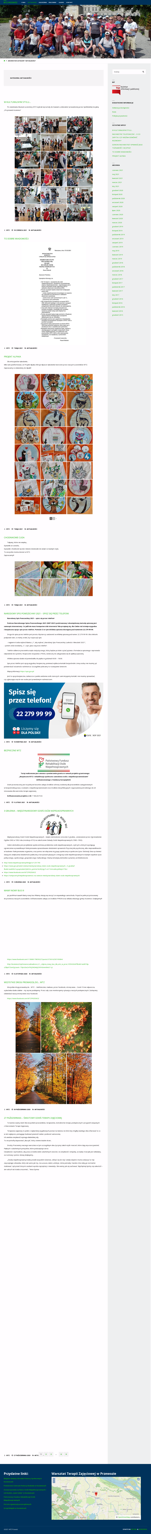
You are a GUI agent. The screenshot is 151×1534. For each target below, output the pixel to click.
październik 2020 (118, 199)
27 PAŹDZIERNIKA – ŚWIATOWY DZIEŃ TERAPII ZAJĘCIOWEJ (34, 1117)
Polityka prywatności (119, 116)
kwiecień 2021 (117, 178)
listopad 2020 (117, 195)
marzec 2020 (117, 223)
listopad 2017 (117, 283)
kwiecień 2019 (117, 255)
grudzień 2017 (117, 279)
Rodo (114, 112)
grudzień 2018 (117, 263)
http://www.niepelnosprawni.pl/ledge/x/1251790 (22, 862)
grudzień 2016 (117, 299)
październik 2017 (118, 287)
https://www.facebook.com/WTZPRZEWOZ (20, 872)
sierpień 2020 (117, 207)
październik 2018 (118, 267)
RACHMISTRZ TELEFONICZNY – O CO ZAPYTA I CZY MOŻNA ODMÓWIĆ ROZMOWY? (126, 137)
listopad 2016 (117, 303)
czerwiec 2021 (117, 170)
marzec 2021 (117, 182)
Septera (134, 1529)
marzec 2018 (117, 275)
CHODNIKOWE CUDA (14, 537)
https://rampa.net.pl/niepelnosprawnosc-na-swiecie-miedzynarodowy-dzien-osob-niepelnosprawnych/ (42, 875)
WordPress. (143, 1529)
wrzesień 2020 (117, 203)
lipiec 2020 (116, 211)
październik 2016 (118, 307)
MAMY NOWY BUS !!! (14, 890)
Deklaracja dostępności (120, 108)
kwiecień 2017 (117, 291)
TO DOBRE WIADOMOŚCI (16, 238)
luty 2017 (115, 295)
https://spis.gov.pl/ (27, 671)
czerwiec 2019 (117, 247)
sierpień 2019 (117, 243)
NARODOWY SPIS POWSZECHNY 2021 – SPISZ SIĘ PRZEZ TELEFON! (37, 613)
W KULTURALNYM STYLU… (17, 101)
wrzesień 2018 (117, 271)
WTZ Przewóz (11, 2)
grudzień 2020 (117, 190)
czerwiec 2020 (117, 215)
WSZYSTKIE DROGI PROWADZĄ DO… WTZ (25, 982)
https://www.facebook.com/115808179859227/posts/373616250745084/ (35, 959)
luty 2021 (115, 187)
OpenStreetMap (124, 1517)
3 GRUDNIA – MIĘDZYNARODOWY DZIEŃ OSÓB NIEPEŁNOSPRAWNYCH (40, 810)
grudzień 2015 (117, 315)
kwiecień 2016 (117, 311)
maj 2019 (115, 251)
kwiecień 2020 (117, 219)
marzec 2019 (117, 259)
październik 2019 (118, 235)
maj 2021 (115, 174)
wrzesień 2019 (117, 239)
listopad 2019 (117, 231)
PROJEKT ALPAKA (12, 356)
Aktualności (36, 230)
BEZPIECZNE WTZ (13, 750)
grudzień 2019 (117, 227)
